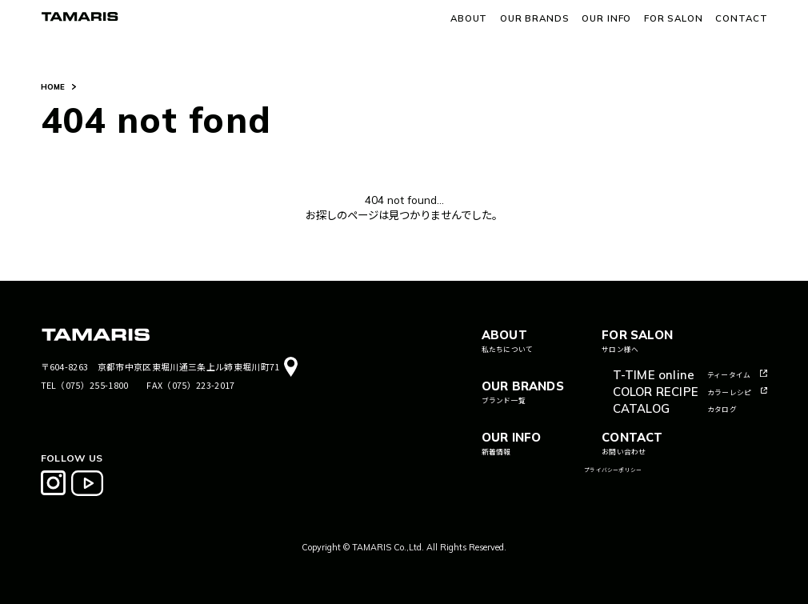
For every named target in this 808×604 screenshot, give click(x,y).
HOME (53, 86)
